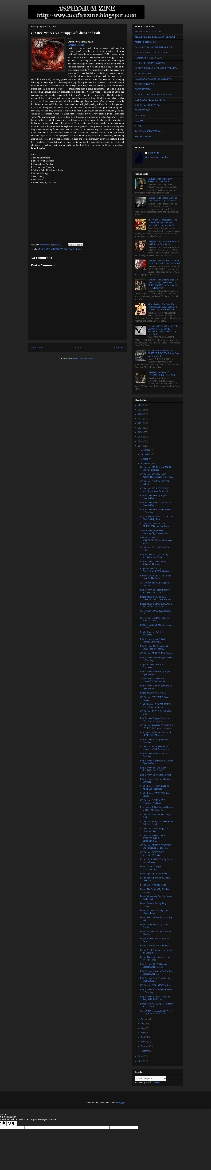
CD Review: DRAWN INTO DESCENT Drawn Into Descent (155, 525)
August (144, 1019)
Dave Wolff (153, 153)
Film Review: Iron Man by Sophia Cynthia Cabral (155, 673)
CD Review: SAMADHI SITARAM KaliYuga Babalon (156, 822)
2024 (140, 414)
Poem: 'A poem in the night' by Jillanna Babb (154, 911)
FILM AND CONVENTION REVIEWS (153, 94)
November (146, 454)
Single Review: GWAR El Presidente (152, 633)
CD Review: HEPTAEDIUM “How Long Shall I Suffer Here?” (156, 1012)
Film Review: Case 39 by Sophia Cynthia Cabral (155, 979)
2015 (140, 1061)
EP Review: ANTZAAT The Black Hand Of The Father (155, 577)
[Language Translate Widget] (150, 1078)
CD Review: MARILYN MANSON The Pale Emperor (156, 468)
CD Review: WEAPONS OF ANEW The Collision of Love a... (156, 475)
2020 (140, 432)
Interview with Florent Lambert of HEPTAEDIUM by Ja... (155, 733)
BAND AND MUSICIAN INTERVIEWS (153, 47)
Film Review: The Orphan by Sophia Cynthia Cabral (153, 769)
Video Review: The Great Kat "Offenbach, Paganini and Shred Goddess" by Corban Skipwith (162, 307)
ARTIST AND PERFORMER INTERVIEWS (155, 37)
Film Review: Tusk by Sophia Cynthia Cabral (153, 496)
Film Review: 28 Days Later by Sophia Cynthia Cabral (154, 555)
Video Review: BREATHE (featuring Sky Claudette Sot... (155, 532)
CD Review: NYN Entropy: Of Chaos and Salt (154, 829)
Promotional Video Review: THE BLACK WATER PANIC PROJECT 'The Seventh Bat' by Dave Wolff (163, 330)
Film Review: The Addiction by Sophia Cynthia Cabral (154, 965)
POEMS (138, 126)
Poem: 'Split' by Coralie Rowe (153, 873)
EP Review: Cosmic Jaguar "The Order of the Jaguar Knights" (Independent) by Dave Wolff (162, 222)
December (145, 450)
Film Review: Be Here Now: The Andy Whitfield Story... (155, 998)
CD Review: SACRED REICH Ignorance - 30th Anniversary (154, 747)
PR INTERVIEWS (143, 73)
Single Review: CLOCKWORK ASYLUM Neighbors (154, 787)
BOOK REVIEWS (143, 89)
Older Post (118, 347)
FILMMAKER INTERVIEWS (148, 58)
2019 (140, 437)
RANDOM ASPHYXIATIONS (149, 131)
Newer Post (37, 347)
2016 (140, 1056)
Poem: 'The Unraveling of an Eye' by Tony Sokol (155, 958)
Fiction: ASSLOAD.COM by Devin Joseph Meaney (156, 860)
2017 (140, 446)
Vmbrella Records (76, 45)
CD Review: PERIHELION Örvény (156, 653)
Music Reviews (76, 249)
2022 (140, 423)
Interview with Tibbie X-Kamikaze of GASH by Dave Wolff (163, 242)
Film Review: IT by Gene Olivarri (155, 775)
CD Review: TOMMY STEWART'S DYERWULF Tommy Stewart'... (156, 726)
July (143, 1023)
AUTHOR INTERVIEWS (146, 42)
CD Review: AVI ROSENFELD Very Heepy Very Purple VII (154, 489)
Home (78, 347)
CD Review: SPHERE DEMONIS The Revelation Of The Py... (155, 846)
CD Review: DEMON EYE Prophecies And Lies (152, 801)
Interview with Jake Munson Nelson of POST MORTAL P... (156, 808)
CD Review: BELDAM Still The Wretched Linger (155, 619)
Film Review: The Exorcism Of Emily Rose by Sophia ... (154, 647)
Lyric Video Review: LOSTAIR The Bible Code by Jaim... (156, 517)
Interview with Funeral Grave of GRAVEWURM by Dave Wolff (162, 199)
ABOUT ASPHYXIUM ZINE (148, 31)
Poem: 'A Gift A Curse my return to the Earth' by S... (156, 951)
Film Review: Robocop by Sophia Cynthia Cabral (155, 503)
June (143, 1028)
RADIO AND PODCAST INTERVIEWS (153, 79)
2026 (140, 405)
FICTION (139, 121)
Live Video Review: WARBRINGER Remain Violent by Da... (156, 540)
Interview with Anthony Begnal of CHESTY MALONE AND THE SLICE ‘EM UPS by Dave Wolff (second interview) (163, 284)
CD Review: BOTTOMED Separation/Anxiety (152, 853)
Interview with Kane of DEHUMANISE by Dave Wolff (162, 373)
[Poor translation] (12, 1123)
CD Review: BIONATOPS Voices (155, 985)
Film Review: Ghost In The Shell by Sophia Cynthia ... (156, 972)
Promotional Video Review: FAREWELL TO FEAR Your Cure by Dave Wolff (163, 353)
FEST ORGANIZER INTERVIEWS (151, 52)
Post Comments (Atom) (83, 358)
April (143, 1037)
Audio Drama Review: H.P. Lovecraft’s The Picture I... (153, 680)
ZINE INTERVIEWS (144, 84)
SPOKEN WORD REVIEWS (148, 105)
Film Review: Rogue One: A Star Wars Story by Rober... (155, 719)
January (144, 1051)
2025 (140, 410)
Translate (153, 1082)
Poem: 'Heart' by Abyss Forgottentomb (150, 867)
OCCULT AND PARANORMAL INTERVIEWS (157, 68)
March (144, 1041)
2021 (140, 428)
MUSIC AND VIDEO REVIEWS (53, 249)
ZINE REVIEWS (142, 110)
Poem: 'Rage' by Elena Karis (153, 885)
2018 (140, 441)
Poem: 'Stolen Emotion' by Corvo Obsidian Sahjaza (155, 879)
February (145, 1046)
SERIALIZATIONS (143, 136)
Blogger (120, 1102)
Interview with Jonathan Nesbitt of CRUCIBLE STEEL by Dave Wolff (164, 262)
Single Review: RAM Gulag (153, 693)
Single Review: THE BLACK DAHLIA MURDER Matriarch (155, 570)
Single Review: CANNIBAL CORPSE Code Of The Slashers (155, 598)
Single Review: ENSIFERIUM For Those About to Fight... (156, 705)
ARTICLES (140, 115)
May (143, 1033)
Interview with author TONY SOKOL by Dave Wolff (161, 180)
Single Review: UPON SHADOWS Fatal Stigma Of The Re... (156, 605)
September (146, 463)
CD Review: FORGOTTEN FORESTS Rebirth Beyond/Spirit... (152, 838)
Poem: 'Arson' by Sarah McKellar (155, 945)
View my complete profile (156, 157)
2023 (140, 419)
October (144, 459)
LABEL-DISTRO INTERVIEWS (150, 63)
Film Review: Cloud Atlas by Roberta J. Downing (153, 562)
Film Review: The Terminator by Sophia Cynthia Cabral (155, 591)
